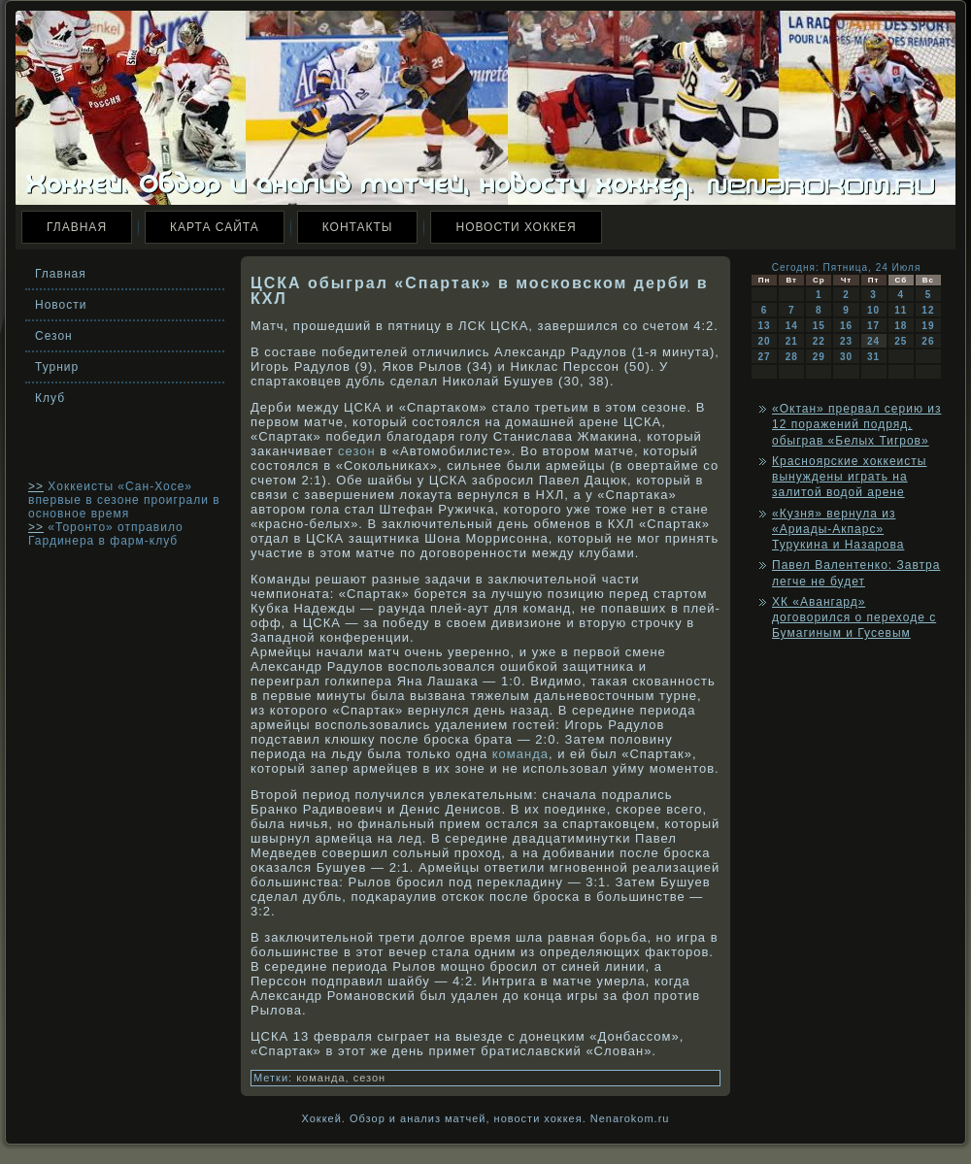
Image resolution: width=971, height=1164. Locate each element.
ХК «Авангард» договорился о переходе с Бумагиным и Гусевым (854, 618)
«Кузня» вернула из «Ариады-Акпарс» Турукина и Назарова (838, 529)
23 (846, 341)
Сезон (54, 336)
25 (900, 341)
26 (927, 341)
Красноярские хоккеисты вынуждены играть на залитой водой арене (849, 477)
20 (764, 341)
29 (819, 356)
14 (792, 325)
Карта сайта (214, 227)
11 (900, 310)
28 (792, 356)
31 (873, 356)
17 (873, 325)
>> (36, 486)
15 (819, 325)
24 (873, 341)
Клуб (50, 398)
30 (846, 356)
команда (520, 754)
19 (927, 325)
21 (792, 341)
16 (846, 325)
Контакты (357, 227)
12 (927, 310)
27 (764, 356)
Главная (77, 227)
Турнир (57, 367)
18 (900, 325)
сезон (357, 451)
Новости (60, 305)
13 (764, 325)
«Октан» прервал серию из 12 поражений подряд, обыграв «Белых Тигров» (856, 425)
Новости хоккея (515, 227)
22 (819, 341)
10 (873, 310)
